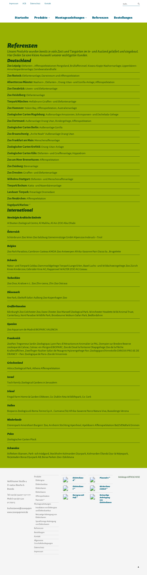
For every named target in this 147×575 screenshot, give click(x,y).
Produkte (41, 17)
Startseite (22, 17)
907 (65, 497)
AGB (24, 4)
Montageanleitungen (69, 17)
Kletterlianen (41, 492)
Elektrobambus (42, 484)
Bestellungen (123, 17)
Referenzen (100, 17)
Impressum (13, 4)
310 (92, 479)
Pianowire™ (40, 500)
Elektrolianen (41, 488)
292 (92, 488)
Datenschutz (35, 4)
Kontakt (48, 4)
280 (65, 479)
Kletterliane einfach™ (105, 487)
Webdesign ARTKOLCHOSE (129, 477)
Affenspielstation (42, 496)
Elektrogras (40, 480)
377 (92, 497)
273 (65, 488)
